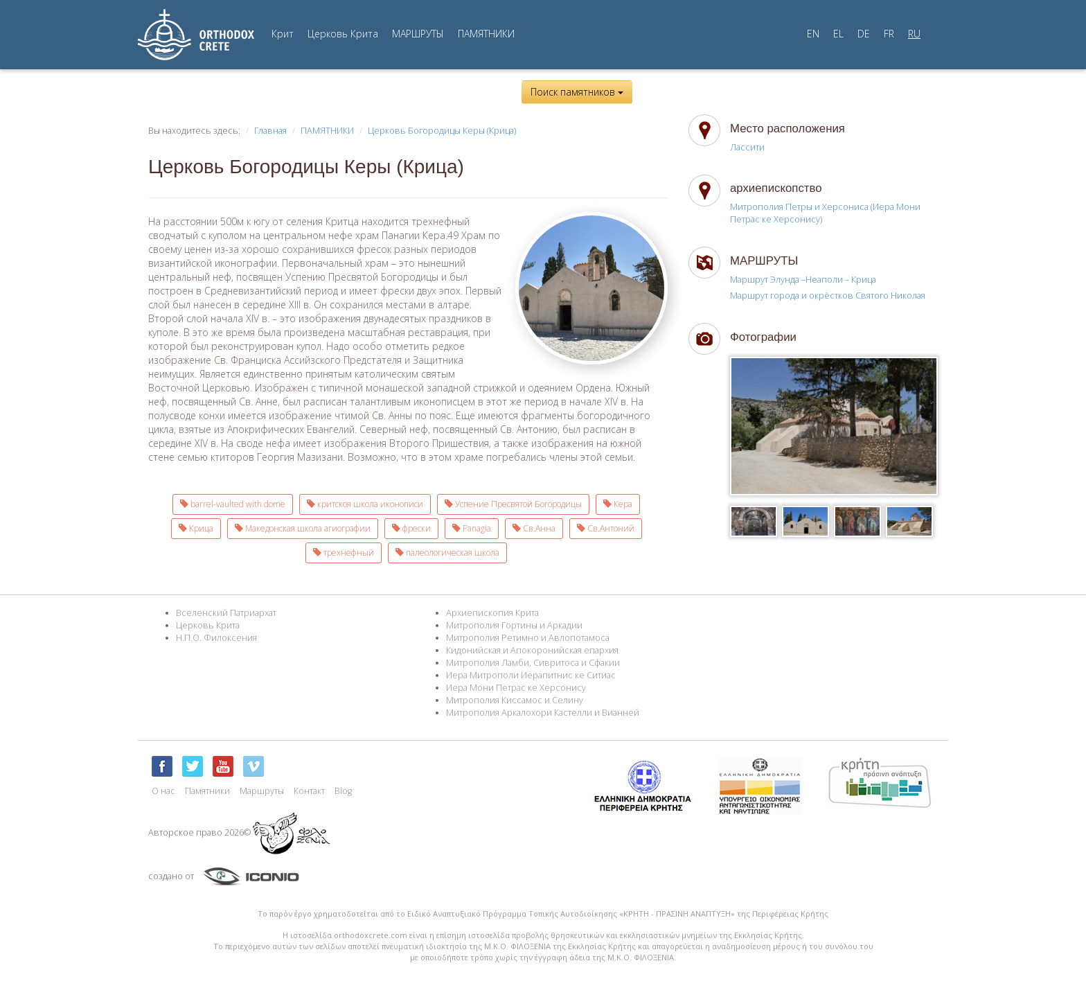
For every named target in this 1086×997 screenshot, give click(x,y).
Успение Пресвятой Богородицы (513, 504)
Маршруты (262, 791)
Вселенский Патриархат (226, 613)
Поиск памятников (577, 91)
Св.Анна (534, 528)
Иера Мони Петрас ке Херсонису (516, 688)
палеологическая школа (447, 552)
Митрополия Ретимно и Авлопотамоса (527, 638)
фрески (411, 528)
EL (838, 33)
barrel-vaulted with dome (232, 504)
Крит (283, 33)
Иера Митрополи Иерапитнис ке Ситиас (531, 675)
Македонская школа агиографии (303, 528)
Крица (196, 528)
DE (863, 33)
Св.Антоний (605, 528)
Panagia (471, 528)
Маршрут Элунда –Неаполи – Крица (803, 279)
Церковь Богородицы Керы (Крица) (442, 130)
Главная (270, 130)
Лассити (747, 147)
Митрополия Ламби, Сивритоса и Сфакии (533, 663)
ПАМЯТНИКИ (486, 33)
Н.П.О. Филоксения (216, 638)
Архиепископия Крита (492, 613)
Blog (343, 791)
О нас (163, 791)
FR (889, 33)
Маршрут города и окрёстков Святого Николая (827, 295)
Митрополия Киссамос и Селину (514, 700)
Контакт (309, 791)
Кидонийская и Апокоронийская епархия (532, 650)
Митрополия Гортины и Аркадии (514, 625)
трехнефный (343, 552)
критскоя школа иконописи (365, 504)
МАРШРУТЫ (418, 33)
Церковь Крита (343, 33)
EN (813, 33)
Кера (617, 504)
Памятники (207, 791)
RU (914, 33)
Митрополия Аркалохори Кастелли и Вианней (542, 712)
